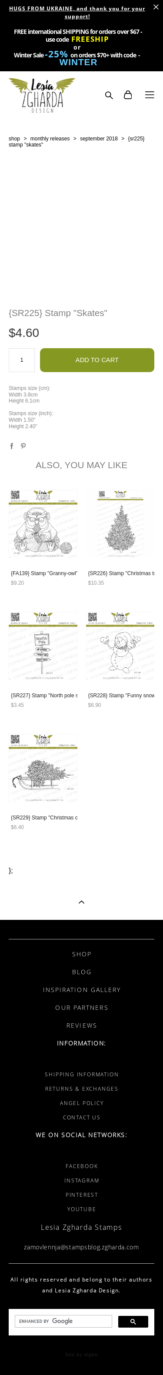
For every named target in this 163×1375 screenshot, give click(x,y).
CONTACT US (82, 1117)
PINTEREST (82, 1195)
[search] (62, 1321)
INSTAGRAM (81, 1180)
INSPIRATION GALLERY (82, 989)
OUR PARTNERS (81, 1007)
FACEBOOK (82, 1166)
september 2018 (99, 139)
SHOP (82, 954)
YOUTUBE (81, 1209)
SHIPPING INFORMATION (82, 1074)
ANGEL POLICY (82, 1103)
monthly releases (50, 139)
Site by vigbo (81, 1355)
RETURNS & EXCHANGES (82, 1088)
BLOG (82, 972)
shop (14, 139)
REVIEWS (82, 1025)
